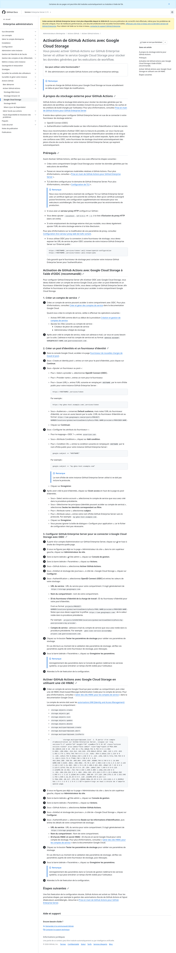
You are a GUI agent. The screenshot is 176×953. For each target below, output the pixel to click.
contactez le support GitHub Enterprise (105, 26)
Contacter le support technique (56, 929)
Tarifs (89, 944)
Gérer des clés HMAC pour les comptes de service (97, 694)
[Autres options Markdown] (165, 42)
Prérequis (51, 153)
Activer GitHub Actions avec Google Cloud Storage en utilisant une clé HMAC (79, 681)
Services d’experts (100, 944)
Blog (111, 944)
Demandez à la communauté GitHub (58, 926)
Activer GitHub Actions (90, 33)
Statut (83, 944)
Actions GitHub (73, 33)
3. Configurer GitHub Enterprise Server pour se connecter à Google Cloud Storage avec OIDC (85, 535)
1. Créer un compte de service (61, 297)
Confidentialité (73, 944)
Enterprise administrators (18, 24)
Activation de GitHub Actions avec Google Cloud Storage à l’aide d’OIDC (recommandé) (83, 272)
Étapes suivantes (56, 888)
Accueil (6, 19)
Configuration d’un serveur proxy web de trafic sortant (67, 234)
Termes (63, 944)
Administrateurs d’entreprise (54, 33)
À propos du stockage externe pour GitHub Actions (79, 96)
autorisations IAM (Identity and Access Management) (101, 702)
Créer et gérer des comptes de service (86, 305)
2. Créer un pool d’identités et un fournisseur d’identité (76, 348)
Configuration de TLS (80, 184)
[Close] (169, 3)
